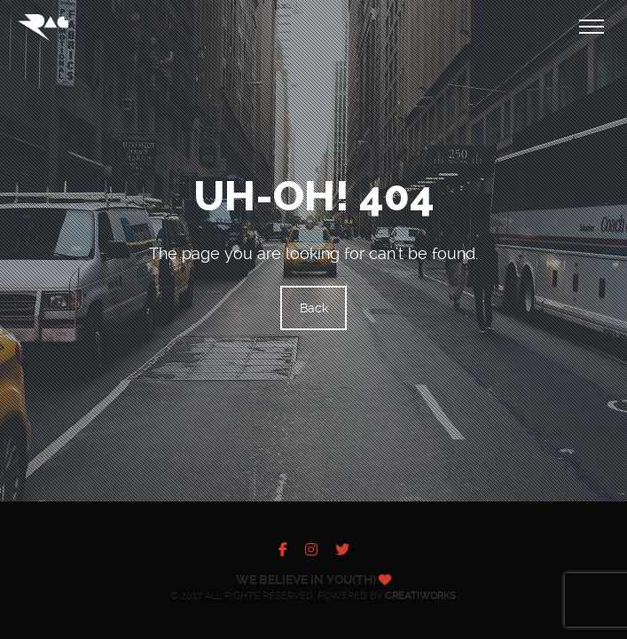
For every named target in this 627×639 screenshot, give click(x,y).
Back (314, 308)
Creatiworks (420, 596)
